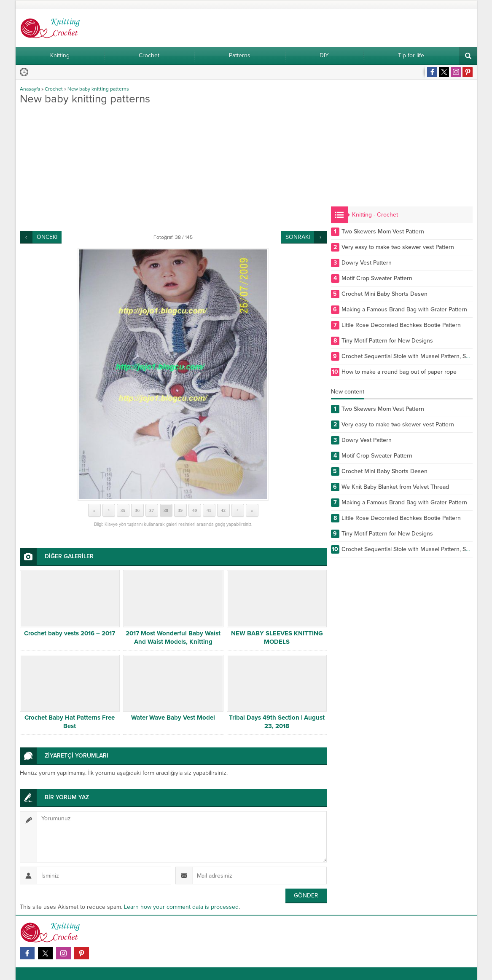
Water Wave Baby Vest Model (173, 717)
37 (151, 510)
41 (209, 510)
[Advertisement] (173, 168)
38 (166, 510)
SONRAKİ (297, 237)
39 (180, 510)
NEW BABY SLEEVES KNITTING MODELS (277, 637)
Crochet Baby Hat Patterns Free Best (69, 722)
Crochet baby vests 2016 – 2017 (69, 633)
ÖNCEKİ (47, 237)
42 (223, 510)
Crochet (54, 89)
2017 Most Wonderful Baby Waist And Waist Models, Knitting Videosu (173, 641)
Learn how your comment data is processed (181, 906)
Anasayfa (30, 89)
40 (194, 510)
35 (123, 510)
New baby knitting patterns (98, 89)
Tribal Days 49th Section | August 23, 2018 (277, 722)
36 (137, 510)
